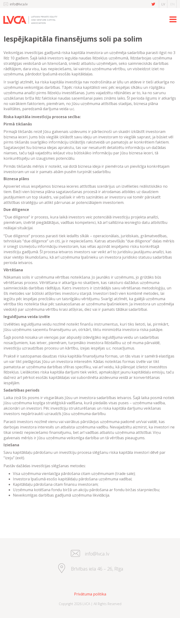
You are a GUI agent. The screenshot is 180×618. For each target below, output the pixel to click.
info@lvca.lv (19, 4)
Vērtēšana (13, 269)
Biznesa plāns (16, 178)
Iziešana (11, 444)
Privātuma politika (90, 594)
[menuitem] (90, 594)
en (172, 4)
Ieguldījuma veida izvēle (27, 316)
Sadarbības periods (21, 390)
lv (163, 4)
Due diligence (16, 209)
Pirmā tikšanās (18, 124)
